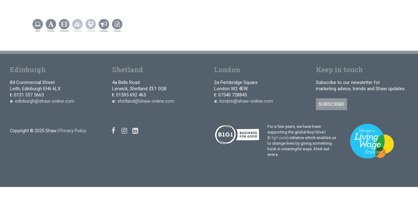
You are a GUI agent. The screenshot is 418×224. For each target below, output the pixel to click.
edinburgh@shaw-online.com (44, 101)
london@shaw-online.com (246, 101)
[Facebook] (362, 9)
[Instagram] (372, 9)
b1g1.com (278, 137)
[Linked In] (381, 9)
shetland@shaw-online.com (145, 101)
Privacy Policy (72, 130)
